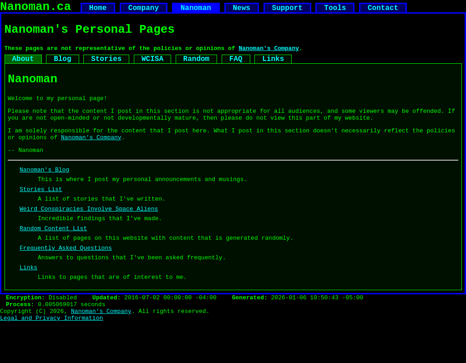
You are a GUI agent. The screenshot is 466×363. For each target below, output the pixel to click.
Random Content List (53, 257)
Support (287, 10)
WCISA (152, 67)
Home (97, 10)
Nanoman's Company (268, 54)
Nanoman (196, 10)
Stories (106, 67)
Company (143, 10)
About (23, 67)
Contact (383, 10)
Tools (335, 10)
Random (196, 67)
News (241, 10)
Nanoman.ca (35, 8)
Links (273, 67)
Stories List (41, 212)
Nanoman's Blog (44, 190)
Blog (62, 67)
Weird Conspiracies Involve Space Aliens (89, 235)
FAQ (236, 67)
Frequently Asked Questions (66, 279)
